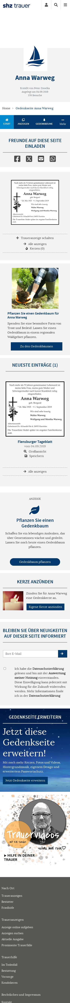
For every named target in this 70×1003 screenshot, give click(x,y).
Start (6, 122)
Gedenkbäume (44, 122)
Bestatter (7, 901)
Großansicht (35, 451)
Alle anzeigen (35, 244)
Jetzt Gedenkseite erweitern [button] (25, 780)
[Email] (41, 158)
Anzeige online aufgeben (17, 927)
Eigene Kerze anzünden (45, 607)
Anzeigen (23, 122)
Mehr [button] (63, 122)
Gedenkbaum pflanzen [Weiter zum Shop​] (35, 562)
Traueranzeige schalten (35, 238)
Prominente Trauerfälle (16, 945)
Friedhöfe (7, 907)
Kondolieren (9, 982)
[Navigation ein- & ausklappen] (65, 5)
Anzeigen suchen (12, 933)
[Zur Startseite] (16, 5)
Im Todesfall (9, 964)
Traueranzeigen (11, 895)
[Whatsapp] (53, 158)
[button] (62, 654)
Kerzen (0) (35, 248)
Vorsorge (7, 976)
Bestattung (8, 970)
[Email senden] (30, 654)
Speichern (34, 456)
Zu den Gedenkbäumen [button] (36, 346)
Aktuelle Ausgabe (12, 939)
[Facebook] (17, 158)
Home (6, 108)
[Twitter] (29, 158)
